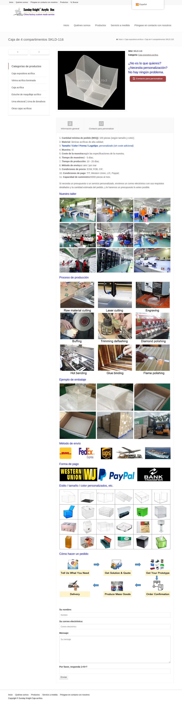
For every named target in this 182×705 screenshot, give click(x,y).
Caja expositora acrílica (148, 55)
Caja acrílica (18, 87)
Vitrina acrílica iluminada (24, 80)
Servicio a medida (120, 25)
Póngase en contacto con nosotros (44, 2)
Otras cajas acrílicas (22, 108)
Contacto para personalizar (149, 78)
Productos (64, 2)
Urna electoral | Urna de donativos (28, 101)
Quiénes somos (22, 2)
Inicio (11, 2)
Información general (70, 125)
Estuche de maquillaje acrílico (26, 94)
